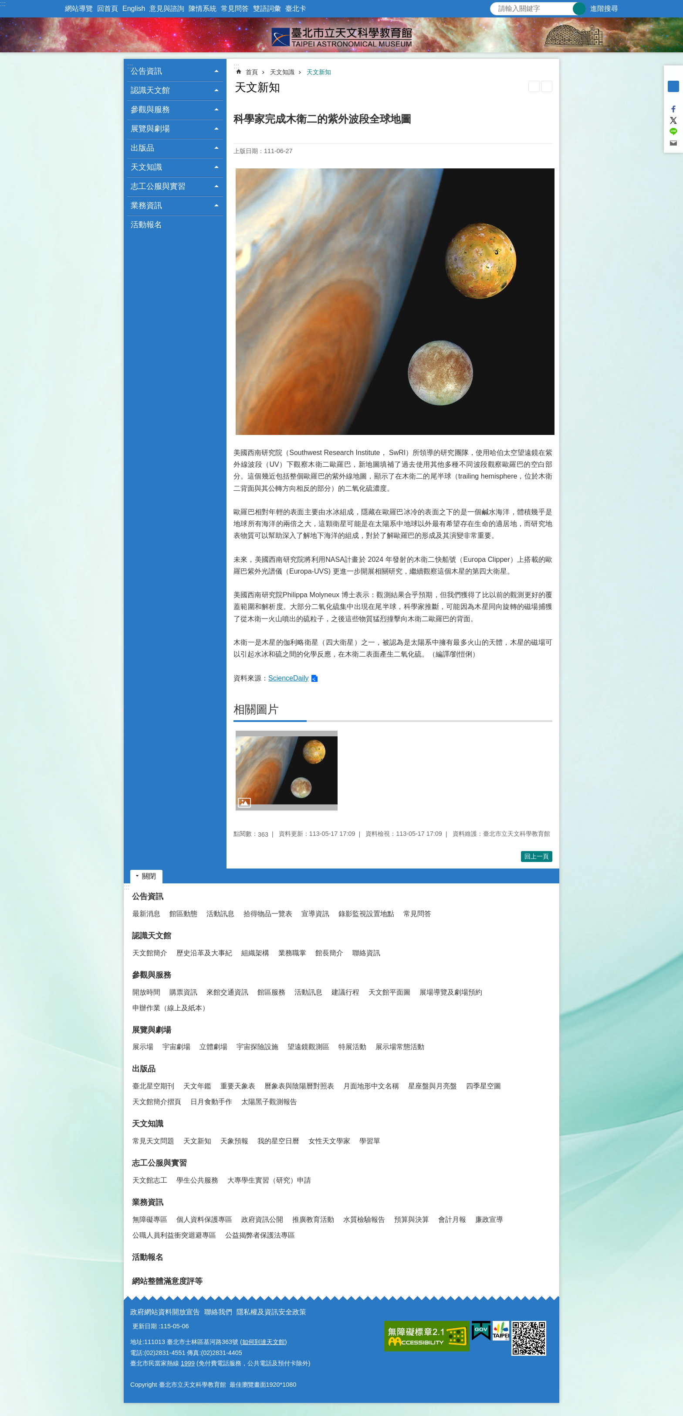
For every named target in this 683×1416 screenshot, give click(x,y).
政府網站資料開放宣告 (165, 1312)
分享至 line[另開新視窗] (673, 131)
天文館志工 (149, 1180)
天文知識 (282, 71)
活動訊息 (220, 913)
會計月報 (452, 1219)
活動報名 (146, 224)
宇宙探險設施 (257, 1046)
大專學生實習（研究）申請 (269, 1180)
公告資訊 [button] (146, 71)
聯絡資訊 (366, 953)
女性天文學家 (329, 1141)
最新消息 (146, 913)
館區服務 (271, 992)
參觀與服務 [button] (150, 109)
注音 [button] (546, 86)
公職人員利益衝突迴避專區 (174, 1235)
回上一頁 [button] (536, 856)
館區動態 (183, 913)
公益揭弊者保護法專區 (260, 1235)
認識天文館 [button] (150, 90)
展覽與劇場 (151, 1030)
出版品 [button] (142, 148)
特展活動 (352, 1046)
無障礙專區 (149, 1219)
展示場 (142, 1046)
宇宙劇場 (176, 1046)
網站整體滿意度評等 (167, 1281)
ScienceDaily (288, 678)
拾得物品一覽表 (267, 913)
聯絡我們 (218, 1312)
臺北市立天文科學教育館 (341, 34)
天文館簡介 (149, 953)
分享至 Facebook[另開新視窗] (673, 109)
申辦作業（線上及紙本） (170, 1008)
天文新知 (319, 71)
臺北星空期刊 (153, 1086)
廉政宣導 (489, 1219)
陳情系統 (202, 8)
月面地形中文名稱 (371, 1086)
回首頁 (107, 8)
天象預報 (234, 1141)
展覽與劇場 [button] (150, 128)
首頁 (252, 71)
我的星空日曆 (278, 1141)
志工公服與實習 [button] (158, 186)
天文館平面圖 (389, 992)
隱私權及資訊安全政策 (271, 1312)
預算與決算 (411, 1219)
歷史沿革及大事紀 (204, 953)
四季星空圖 (483, 1086)
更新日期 (144, 1326)
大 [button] (673, 97)
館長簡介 (329, 953)
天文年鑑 (197, 1086)
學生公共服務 (197, 1180)
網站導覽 (79, 8)
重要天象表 (237, 1086)
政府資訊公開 (262, 1219)
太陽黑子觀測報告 (269, 1101)
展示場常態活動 (399, 1046)
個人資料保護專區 (204, 1219)
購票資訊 (183, 992)
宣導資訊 (315, 913)
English (133, 8)
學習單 (369, 1141)
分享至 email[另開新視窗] (673, 143)
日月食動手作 (211, 1101)
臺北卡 (295, 8)
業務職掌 (292, 953)
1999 (188, 1363)
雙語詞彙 (267, 8)
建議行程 (345, 992)
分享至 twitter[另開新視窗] (673, 120)
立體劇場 (213, 1046)
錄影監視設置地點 (366, 913)
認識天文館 (151, 935)
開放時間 (146, 992)
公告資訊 (147, 896)
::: (3, 3)
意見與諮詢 (166, 8)
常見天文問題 (153, 1141)
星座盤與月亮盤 (432, 1086)
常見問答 (235, 8)
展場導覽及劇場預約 (450, 992)
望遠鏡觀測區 (308, 1046)
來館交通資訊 (227, 992)
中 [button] (673, 86)
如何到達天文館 (263, 1341)
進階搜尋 (604, 8)
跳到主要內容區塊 (4, 4)
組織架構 (255, 953)
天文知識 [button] (146, 167)
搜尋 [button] (579, 8)
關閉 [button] (149, 876)
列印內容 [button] (534, 86)
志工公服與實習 (159, 1163)
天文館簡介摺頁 (156, 1101)
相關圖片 (256, 709)
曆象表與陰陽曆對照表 (299, 1086)
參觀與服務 (151, 975)
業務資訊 (147, 1202)
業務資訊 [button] (146, 205)
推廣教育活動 (313, 1219)
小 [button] (673, 75)
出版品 (144, 1068)
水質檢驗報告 (364, 1219)
